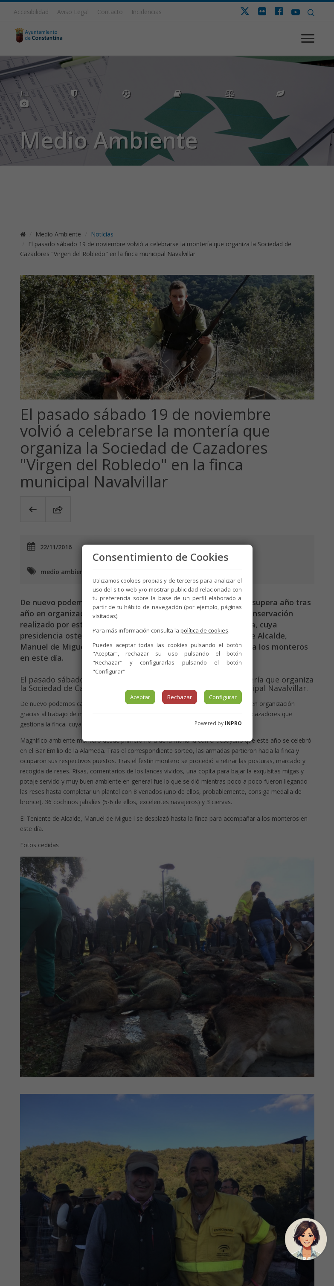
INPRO (233, 723)
